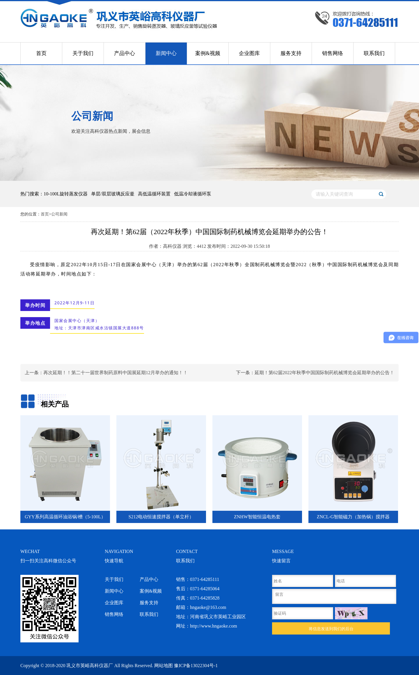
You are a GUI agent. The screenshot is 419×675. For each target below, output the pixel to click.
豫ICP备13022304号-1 (196, 665)
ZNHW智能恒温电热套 (257, 516)
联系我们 (374, 53)
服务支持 (290, 53)
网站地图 (163, 665)
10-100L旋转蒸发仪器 (66, 193)
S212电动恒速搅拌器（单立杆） (161, 516)
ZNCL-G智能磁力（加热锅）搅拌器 (353, 516)
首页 (41, 53)
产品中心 (124, 53)
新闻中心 (166, 53)
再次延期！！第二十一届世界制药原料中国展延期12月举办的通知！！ (115, 372)
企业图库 (249, 53)
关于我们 (82, 53)
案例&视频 (207, 53)
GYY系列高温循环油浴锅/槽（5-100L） (65, 516)
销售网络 (332, 53)
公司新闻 (59, 214)
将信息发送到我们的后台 (331, 628)
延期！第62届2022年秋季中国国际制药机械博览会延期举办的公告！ (324, 372)
